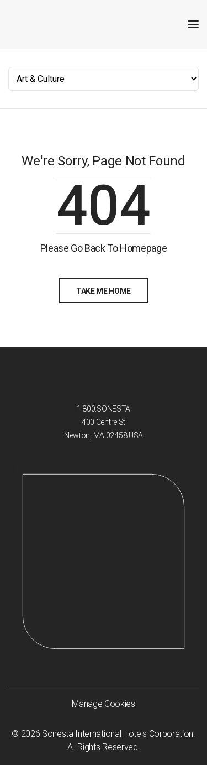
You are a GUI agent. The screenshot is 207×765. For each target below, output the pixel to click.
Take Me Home (103, 291)
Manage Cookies (103, 704)
